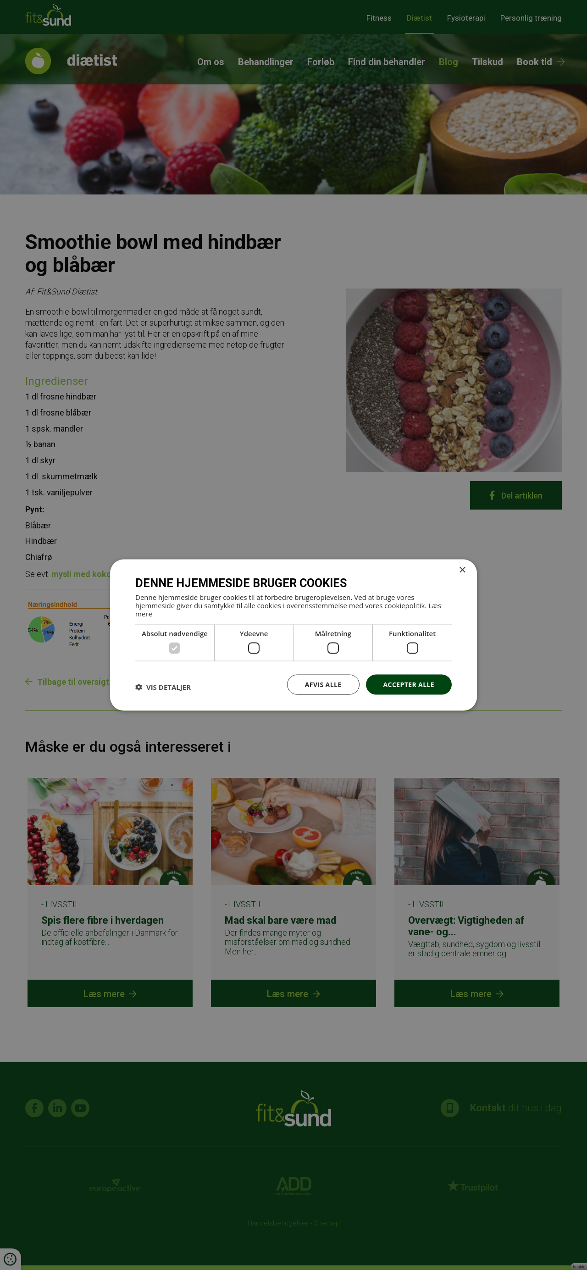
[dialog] (293, 635)
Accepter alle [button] (408, 684)
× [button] (462, 569)
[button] (163, 686)
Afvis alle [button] (323, 684)
